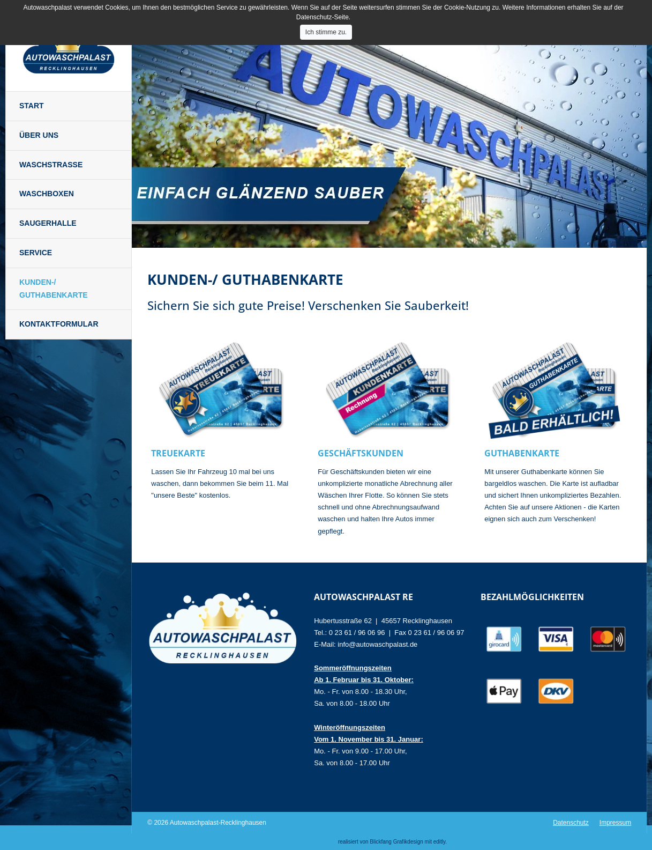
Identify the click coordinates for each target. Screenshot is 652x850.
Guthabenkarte (521, 453)
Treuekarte (178, 453)
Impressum (615, 822)
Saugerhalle (48, 223)
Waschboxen (46, 193)
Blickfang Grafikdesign (396, 842)
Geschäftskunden (360, 453)
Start (31, 105)
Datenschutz (571, 822)
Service (35, 252)
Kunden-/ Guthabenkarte (53, 288)
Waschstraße (51, 164)
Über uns (38, 135)
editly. (440, 842)
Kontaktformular (59, 324)
